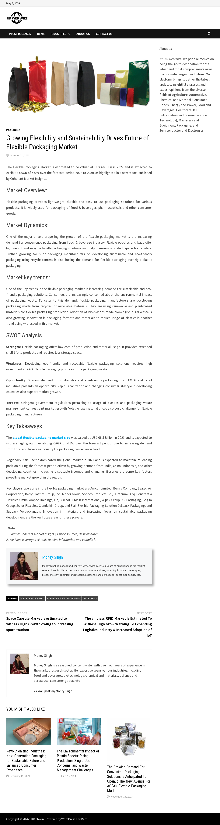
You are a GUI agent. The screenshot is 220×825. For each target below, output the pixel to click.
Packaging (13, 130)
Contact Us (104, 34)
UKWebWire (37, 819)
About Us (83, 34)
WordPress (68, 819)
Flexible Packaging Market (63, 598)
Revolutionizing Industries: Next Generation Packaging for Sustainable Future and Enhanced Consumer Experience (26, 760)
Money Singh (52, 557)
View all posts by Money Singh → (55, 691)
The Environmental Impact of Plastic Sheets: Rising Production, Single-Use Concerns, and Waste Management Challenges (78, 760)
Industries (58, 34)
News (41, 34)
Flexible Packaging (32, 598)
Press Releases (20, 34)
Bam (84, 819)
